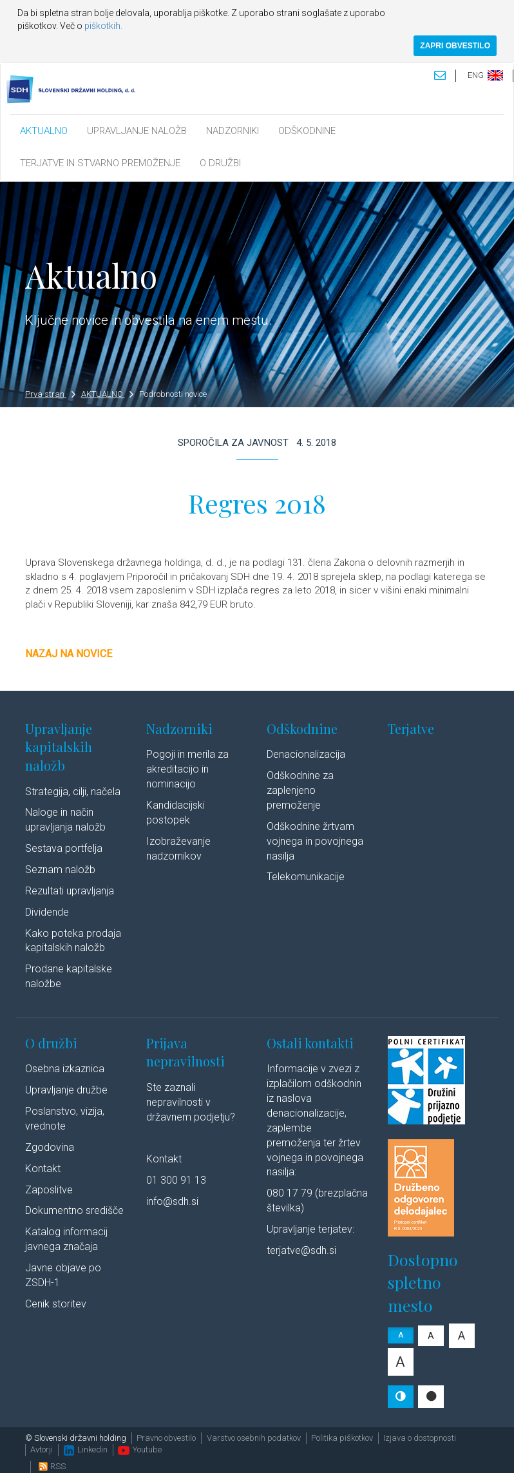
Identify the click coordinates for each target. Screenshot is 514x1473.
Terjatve (411, 728)
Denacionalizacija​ (306, 754)
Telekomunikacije (306, 877)
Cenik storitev (55, 1304)
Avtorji (41, 1449)
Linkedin (86, 1449)
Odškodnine (302, 728)
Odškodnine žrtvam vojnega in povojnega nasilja (315, 841)
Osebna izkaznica (64, 1069)
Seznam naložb (60, 869)
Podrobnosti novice (173, 394)
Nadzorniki (179, 728)
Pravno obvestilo (166, 1438)
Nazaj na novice (68, 654)
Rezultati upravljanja (69, 891)
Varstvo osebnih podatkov (254, 1438)
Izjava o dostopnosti (419, 1438)
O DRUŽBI (220, 163)
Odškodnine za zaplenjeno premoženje (300, 790)
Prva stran (50, 394)
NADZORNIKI (232, 131)
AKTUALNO (44, 131)
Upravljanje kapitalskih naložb (58, 747)
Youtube (140, 1449)
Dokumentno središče (74, 1210)
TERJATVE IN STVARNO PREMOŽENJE (100, 163)
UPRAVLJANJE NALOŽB (137, 131)
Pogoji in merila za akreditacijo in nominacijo (187, 769)
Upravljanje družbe (66, 1090)
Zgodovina (49, 1147)
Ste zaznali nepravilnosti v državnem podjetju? (190, 1102)
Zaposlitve (49, 1190)
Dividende (47, 912)
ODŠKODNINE (307, 131)
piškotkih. (103, 26)
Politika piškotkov (342, 1438)
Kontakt (43, 1168)
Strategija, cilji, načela (72, 791)
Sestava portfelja (63, 848)
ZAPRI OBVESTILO (455, 45)
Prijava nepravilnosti (185, 1052)
